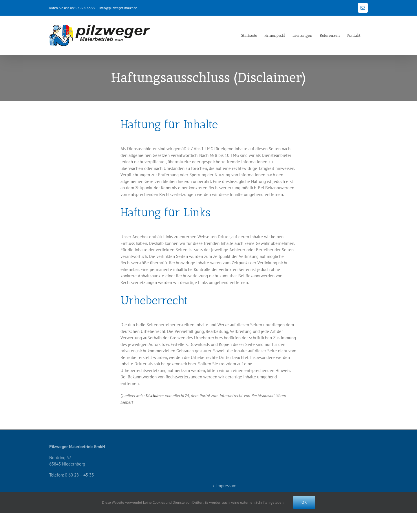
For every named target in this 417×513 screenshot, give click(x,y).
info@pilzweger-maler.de (118, 8)
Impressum (226, 485)
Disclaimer (155, 395)
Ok (304, 502)
